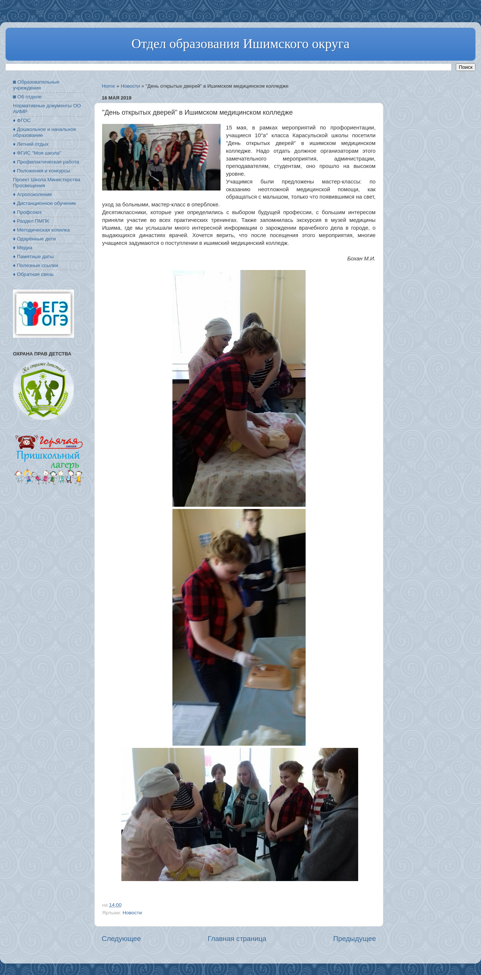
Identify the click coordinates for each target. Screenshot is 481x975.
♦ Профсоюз (27, 212)
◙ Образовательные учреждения (36, 85)
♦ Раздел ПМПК (31, 221)
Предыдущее (354, 938)
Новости (130, 86)
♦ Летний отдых (30, 144)
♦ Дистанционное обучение (44, 203)
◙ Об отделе (27, 96)
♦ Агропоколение (32, 194)
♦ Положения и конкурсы (41, 170)
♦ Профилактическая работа (46, 162)
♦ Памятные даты (33, 256)
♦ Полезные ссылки (35, 265)
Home (108, 86)
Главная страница (237, 938)
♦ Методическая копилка (41, 230)
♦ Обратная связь (33, 274)
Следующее (121, 938)
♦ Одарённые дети (34, 239)
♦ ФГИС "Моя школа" (37, 153)
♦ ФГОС (22, 120)
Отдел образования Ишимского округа (240, 43)
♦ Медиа (22, 247)
